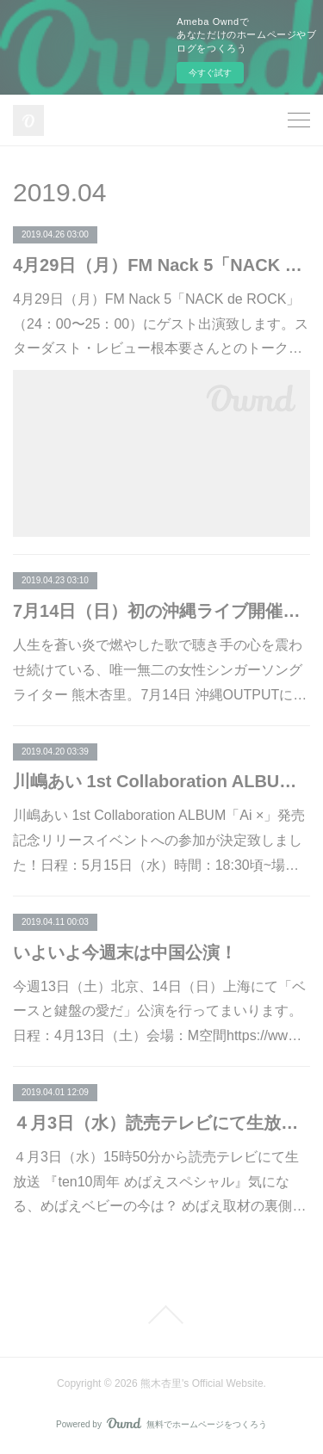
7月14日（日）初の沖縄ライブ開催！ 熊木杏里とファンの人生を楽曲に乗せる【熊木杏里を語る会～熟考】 (161, 610)
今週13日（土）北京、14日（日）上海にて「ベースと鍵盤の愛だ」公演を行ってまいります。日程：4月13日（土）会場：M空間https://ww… (159, 1011)
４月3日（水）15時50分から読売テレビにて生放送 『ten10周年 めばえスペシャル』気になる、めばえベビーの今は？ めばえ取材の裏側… (159, 1181)
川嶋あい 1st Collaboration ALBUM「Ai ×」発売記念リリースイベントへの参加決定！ (161, 781)
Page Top (161, 1314)
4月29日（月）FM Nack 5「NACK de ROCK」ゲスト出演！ (161, 265)
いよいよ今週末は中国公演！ (125, 952)
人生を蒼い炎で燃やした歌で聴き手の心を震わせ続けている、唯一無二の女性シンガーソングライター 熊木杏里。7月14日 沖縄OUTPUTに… (160, 670)
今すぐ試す (210, 72)
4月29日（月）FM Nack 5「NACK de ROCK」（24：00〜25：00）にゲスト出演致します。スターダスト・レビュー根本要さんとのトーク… (160, 324)
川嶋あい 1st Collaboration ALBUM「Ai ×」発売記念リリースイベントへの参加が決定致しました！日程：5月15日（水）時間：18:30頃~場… (159, 840)
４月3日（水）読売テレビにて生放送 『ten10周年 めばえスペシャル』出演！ (161, 1122)
